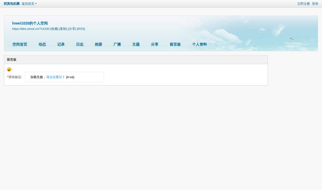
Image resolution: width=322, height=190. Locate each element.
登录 (315, 4)
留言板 (175, 44)
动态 (42, 44)
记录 (61, 44)
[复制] (63, 28)
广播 (117, 44)
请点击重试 (54, 77)
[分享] (72, 28)
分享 (154, 44)
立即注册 (303, 4)
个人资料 (199, 44)
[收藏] (54, 28)
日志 (79, 44)
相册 (98, 44)
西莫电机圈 (12, 4)
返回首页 (28, 4)
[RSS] (81, 28)
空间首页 (19, 44)
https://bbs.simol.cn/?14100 (30, 28)
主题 (136, 44)
